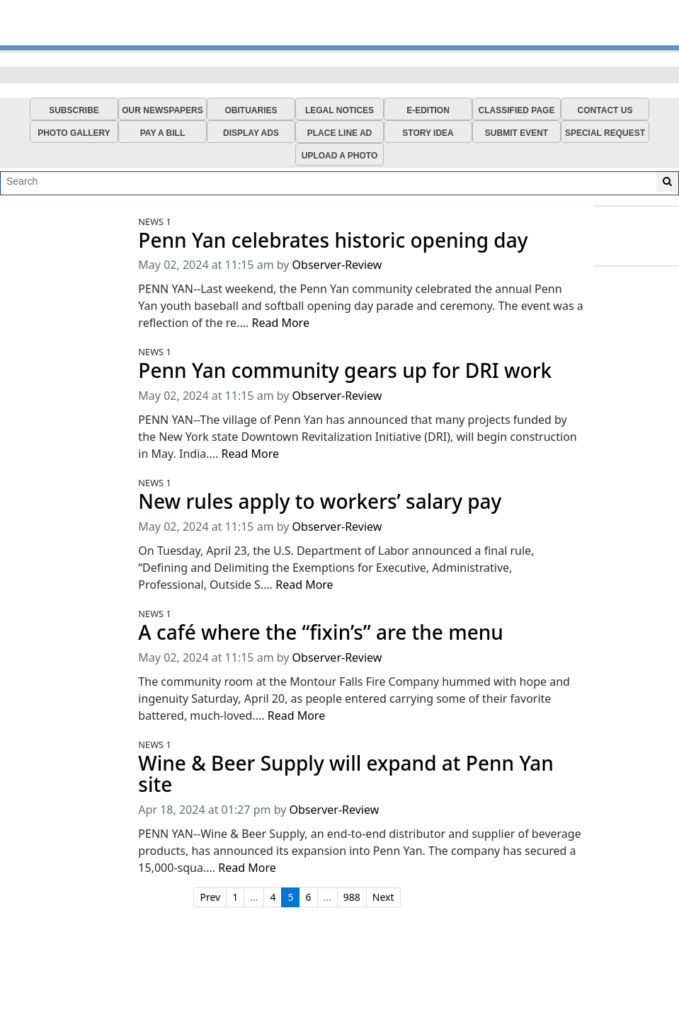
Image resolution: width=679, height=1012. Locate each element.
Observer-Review (337, 264)
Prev (210, 897)
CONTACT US (605, 110)
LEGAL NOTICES (339, 110)
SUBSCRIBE (74, 110)
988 (351, 897)
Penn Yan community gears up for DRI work (345, 370)
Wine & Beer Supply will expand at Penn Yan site (346, 774)
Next (383, 897)
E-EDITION (428, 110)
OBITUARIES (250, 110)
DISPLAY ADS (251, 133)
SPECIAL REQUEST (605, 133)
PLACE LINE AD (339, 133)
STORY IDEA (427, 133)
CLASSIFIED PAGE (517, 110)
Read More (280, 322)
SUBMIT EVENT (516, 133)
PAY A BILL (163, 133)
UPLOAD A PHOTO (340, 156)
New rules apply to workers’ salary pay (319, 501)
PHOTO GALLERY (74, 133)
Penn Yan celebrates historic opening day (332, 240)
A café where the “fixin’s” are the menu (320, 632)
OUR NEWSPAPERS (162, 110)
